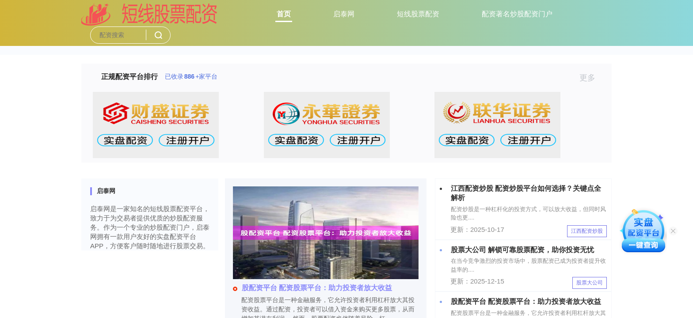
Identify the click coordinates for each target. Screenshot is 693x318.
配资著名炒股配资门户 (517, 14)
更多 (591, 77)
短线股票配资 (418, 14)
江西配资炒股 (587, 231)
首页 (284, 14)
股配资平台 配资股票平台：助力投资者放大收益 (312, 288)
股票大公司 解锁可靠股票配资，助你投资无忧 (522, 250)
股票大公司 (589, 283)
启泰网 (343, 14)
